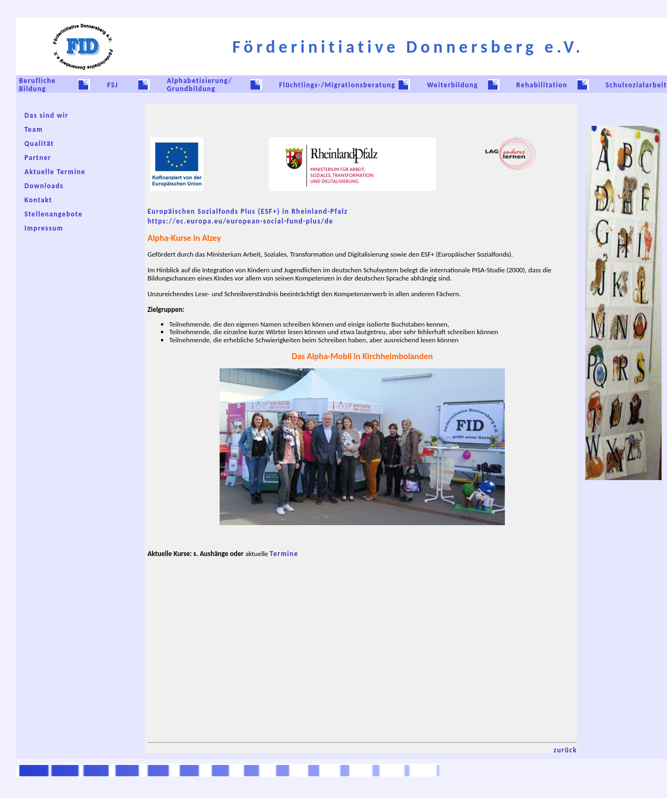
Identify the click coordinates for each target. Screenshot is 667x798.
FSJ (112, 85)
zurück (565, 750)
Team (33, 129)
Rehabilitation (541, 85)
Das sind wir (46, 115)
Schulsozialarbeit (636, 85)
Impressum (43, 228)
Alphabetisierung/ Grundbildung (199, 84)
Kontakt (38, 200)
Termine (284, 554)
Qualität (39, 143)
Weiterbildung (452, 85)
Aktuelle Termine (55, 172)
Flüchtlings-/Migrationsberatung (337, 85)
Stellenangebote (53, 214)
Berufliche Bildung (37, 84)
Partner (37, 158)
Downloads (43, 186)
